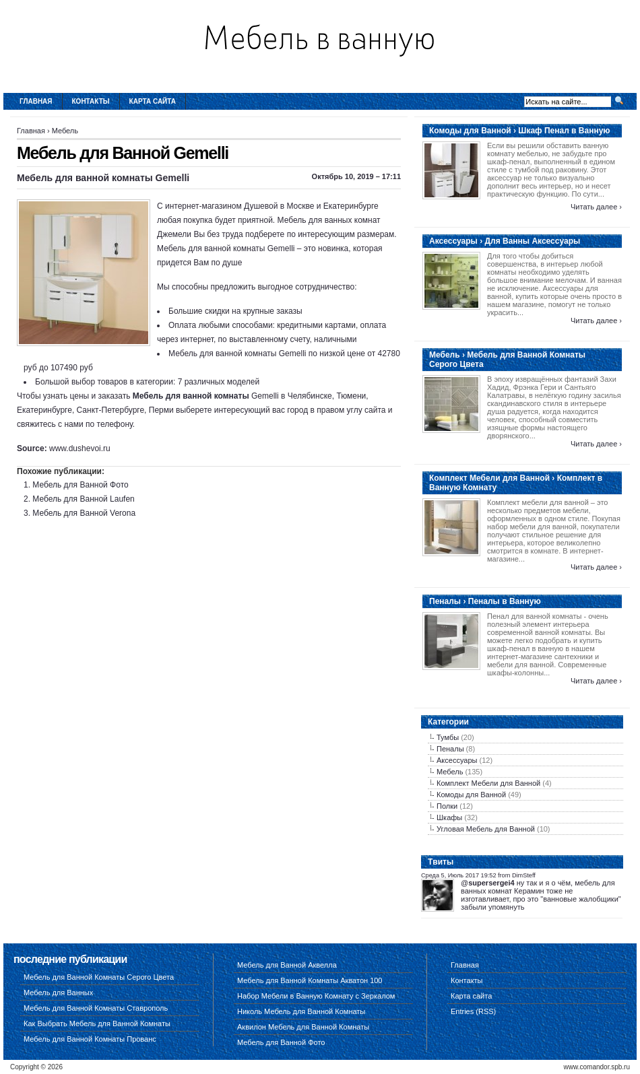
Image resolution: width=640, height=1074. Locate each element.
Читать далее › (596, 207)
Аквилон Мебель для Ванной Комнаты (303, 1027)
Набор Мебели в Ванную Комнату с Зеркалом (316, 996)
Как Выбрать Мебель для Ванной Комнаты (97, 1023)
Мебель (65, 131)
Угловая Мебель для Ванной (486, 829)
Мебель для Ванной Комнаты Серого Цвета (99, 977)
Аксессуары (457, 760)
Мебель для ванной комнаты (191, 396)
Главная (36, 101)
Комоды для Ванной (471, 795)
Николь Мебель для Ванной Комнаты (301, 1011)
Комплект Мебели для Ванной (488, 783)
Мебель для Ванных (58, 992)
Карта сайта (152, 101)
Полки (447, 806)
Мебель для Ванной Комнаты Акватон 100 (310, 980)
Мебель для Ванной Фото (80, 485)
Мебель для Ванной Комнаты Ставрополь (96, 1008)
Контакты (91, 101)
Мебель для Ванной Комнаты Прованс (90, 1039)
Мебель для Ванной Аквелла (287, 965)
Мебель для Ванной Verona (83, 513)
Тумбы (448, 737)
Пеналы (450, 749)
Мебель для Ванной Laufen (83, 499)
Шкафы (449, 817)
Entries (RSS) (473, 1011)
